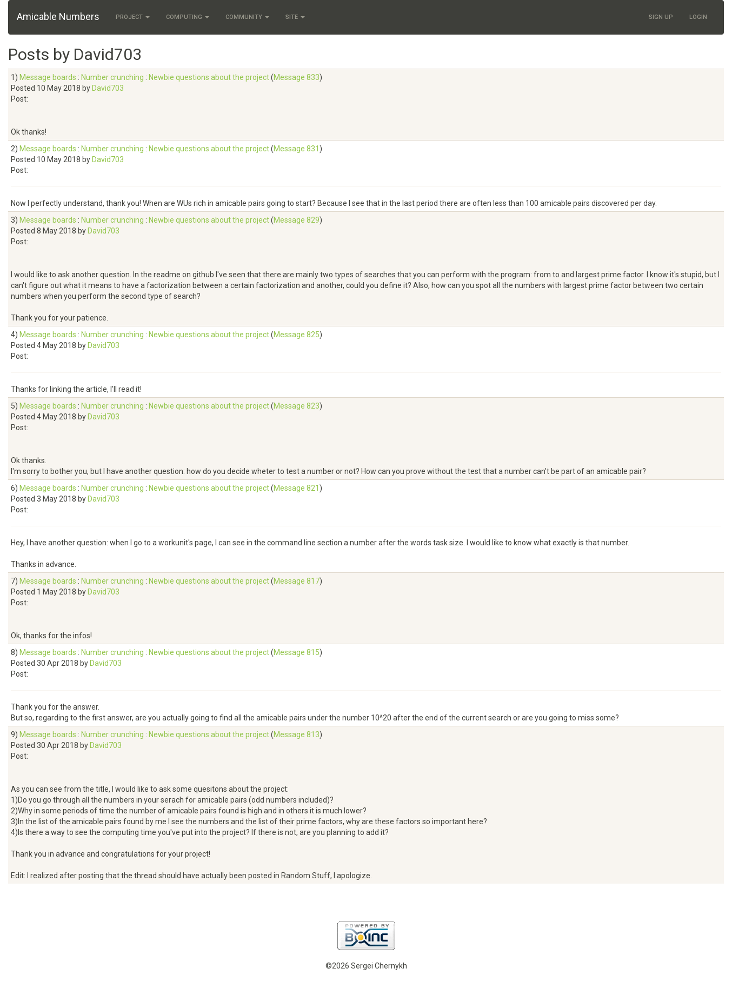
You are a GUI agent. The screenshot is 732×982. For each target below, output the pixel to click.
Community (247, 17)
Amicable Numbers (58, 16)
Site (295, 17)
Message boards (47, 77)
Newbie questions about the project (209, 77)
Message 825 (297, 334)
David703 (108, 88)
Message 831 (297, 148)
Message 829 (297, 220)
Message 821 (297, 488)
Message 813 (297, 734)
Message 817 (297, 581)
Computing (187, 17)
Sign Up (661, 17)
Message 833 (297, 77)
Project (133, 17)
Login (698, 17)
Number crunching (112, 77)
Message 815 (297, 652)
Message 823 (297, 406)
